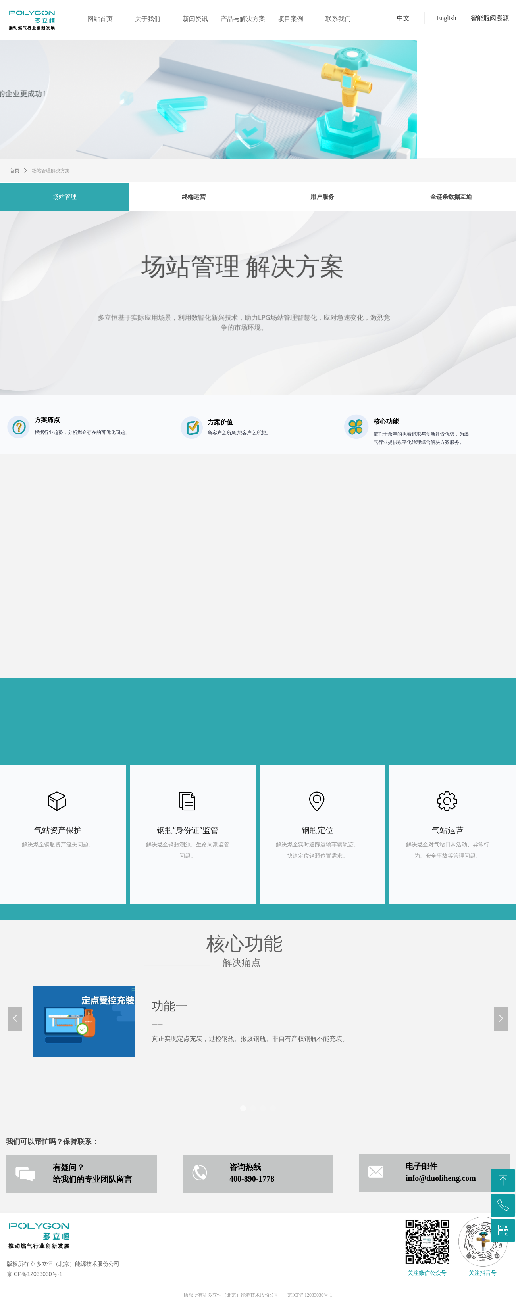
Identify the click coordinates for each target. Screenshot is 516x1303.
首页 (14, 170)
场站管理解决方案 (51, 170)
